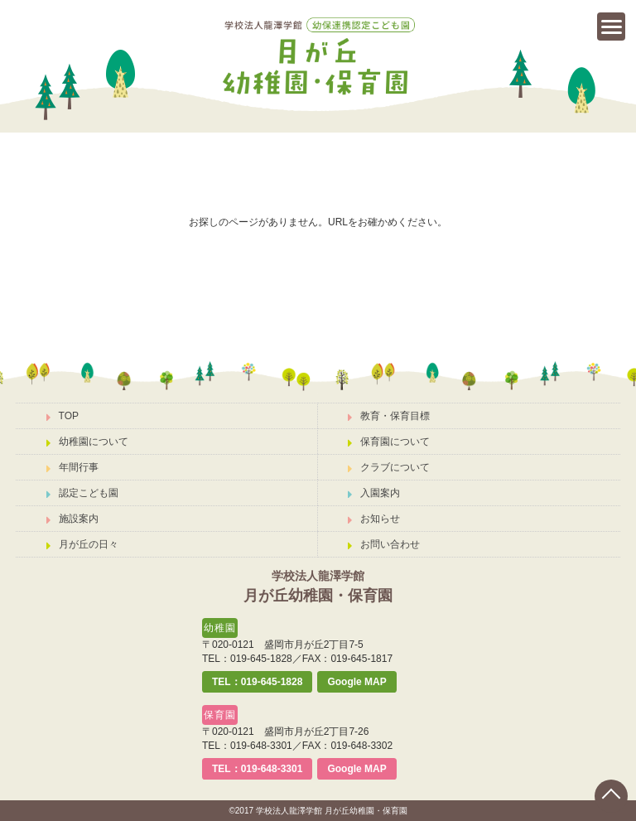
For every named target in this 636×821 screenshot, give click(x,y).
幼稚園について (87, 441)
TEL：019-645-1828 (257, 682)
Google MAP (356, 682)
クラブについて (389, 467)
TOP (62, 416)
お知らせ (374, 518)
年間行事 (72, 467)
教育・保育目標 (389, 416)
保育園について (389, 441)
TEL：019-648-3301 (257, 769)
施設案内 (72, 518)
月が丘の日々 (82, 544)
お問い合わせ (384, 544)
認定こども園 (82, 493)
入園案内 (374, 493)
